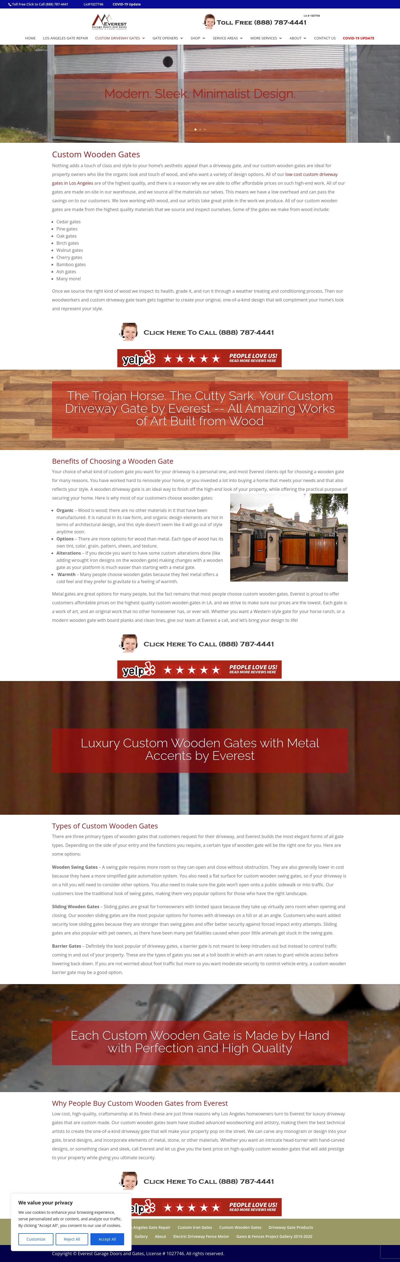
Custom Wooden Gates (240, 1227)
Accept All (107, 1239)
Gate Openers (165, 38)
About (295, 38)
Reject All (72, 1239)
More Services (263, 38)
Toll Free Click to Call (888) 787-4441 (40, 4)
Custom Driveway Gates (117, 38)
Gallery (141, 1236)
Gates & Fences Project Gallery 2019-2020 (274, 1236)
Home (30, 38)
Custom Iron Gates (195, 1227)
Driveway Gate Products (290, 1227)
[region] (71, 1222)
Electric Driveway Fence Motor (201, 1236)
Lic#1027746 (94, 4)
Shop (195, 38)
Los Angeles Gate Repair (65, 38)
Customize (36, 1239)
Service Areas (225, 38)
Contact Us (325, 38)
